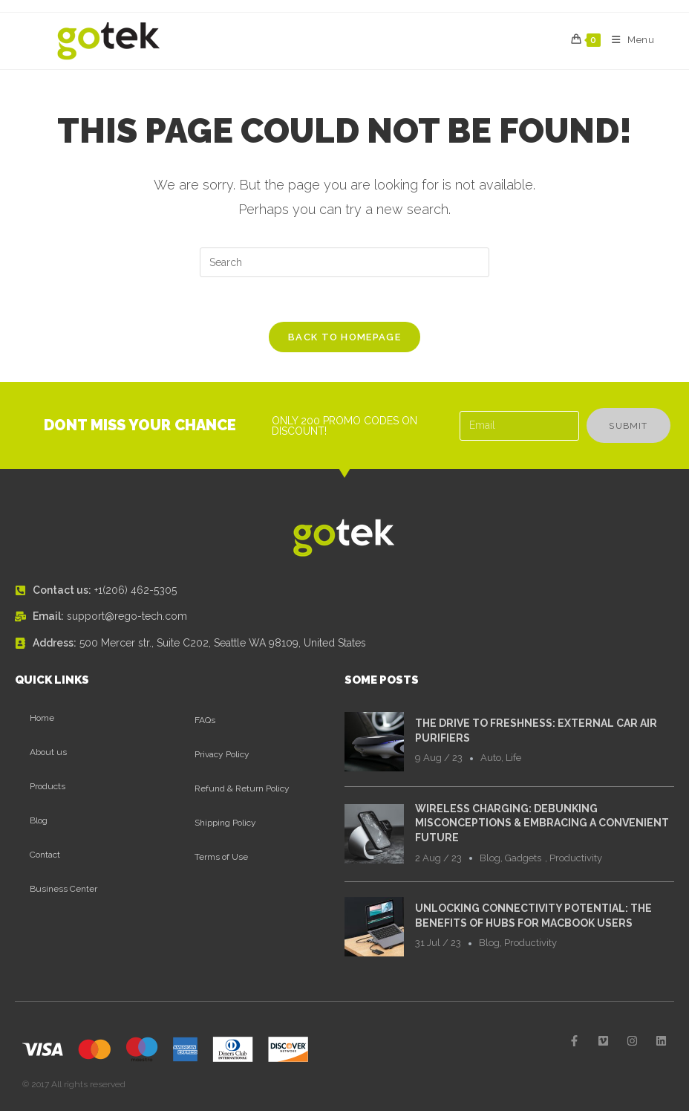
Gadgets (523, 858)
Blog (39, 820)
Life (513, 757)
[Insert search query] (344, 262)
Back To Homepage (344, 337)
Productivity (575, 858)
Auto (490, 757)
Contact (45, 854)
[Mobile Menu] (628, 40)
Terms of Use (221, 857)
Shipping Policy (225, 822)
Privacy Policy (222, 754)
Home (42, 718)
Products (47, 786)
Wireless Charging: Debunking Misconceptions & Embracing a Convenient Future (542, 823)
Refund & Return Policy (242, 788)
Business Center (63, 889)
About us (48, 752)
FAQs (205, 720)
